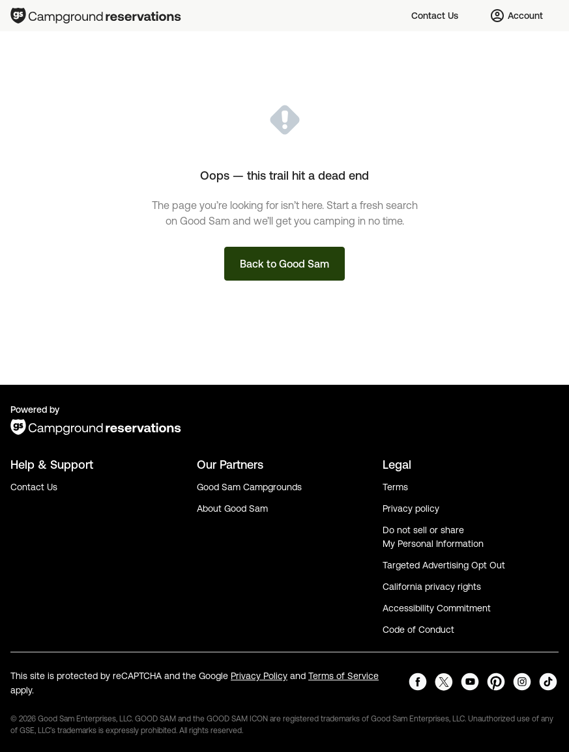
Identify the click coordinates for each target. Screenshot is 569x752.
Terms (395, 487)
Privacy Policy (259, 676)
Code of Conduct (418, 629)
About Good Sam (232, 508)
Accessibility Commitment (437, 608)
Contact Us (33, 487)
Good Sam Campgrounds (249, 487)
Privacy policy (411, 508)
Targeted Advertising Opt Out (444, 565)
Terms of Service (343, 676)
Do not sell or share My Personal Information (433, 537)
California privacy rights (432, 586)
